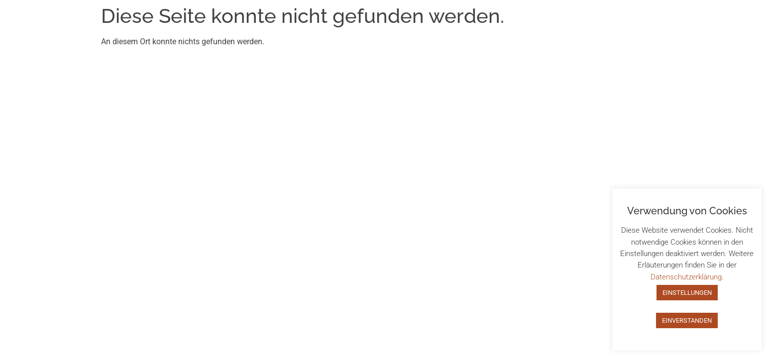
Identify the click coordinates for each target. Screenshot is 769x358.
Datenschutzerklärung (686, 276)
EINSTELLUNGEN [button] (687, 292)
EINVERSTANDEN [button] (687, 320)
